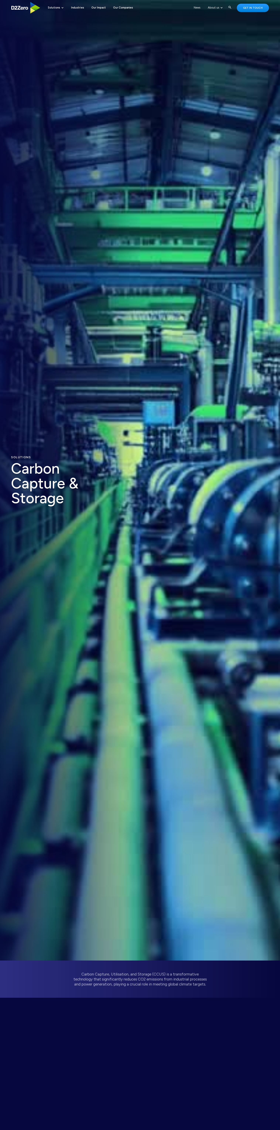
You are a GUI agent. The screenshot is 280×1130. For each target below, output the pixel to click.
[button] (55, 8)
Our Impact (98, 7)
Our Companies (123, 7)
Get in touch (253, 7)
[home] (25, 8)
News (197, 7)
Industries (77, 7)
